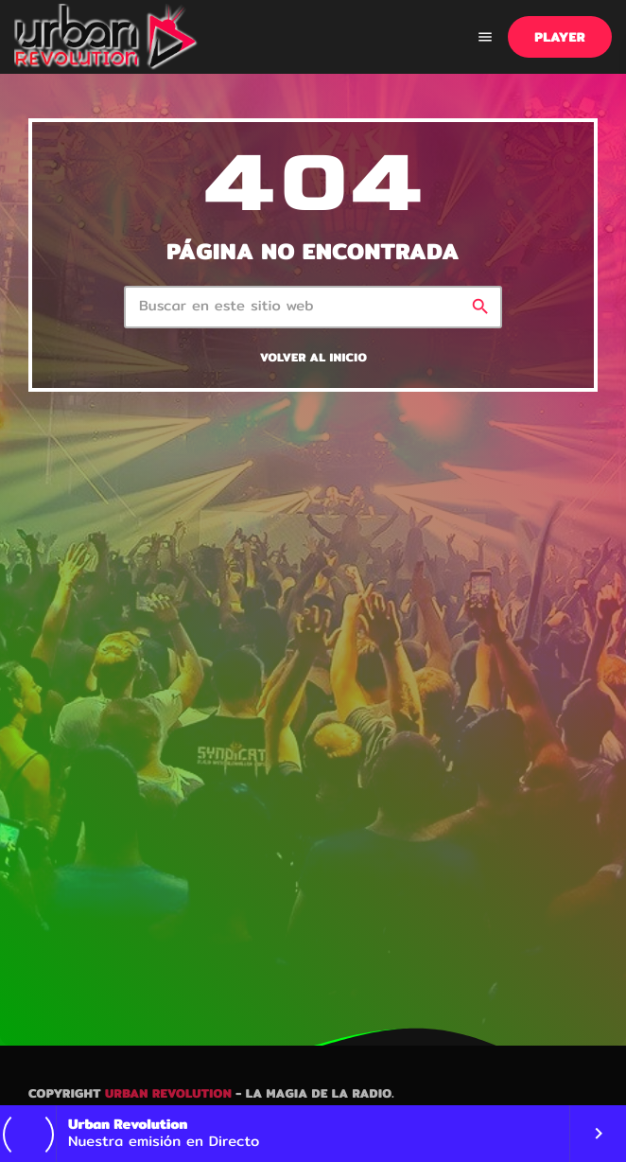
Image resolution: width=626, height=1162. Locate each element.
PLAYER (559, 36)
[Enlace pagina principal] (106, 37)
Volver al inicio (313, 358)
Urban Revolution (168, 1093)
